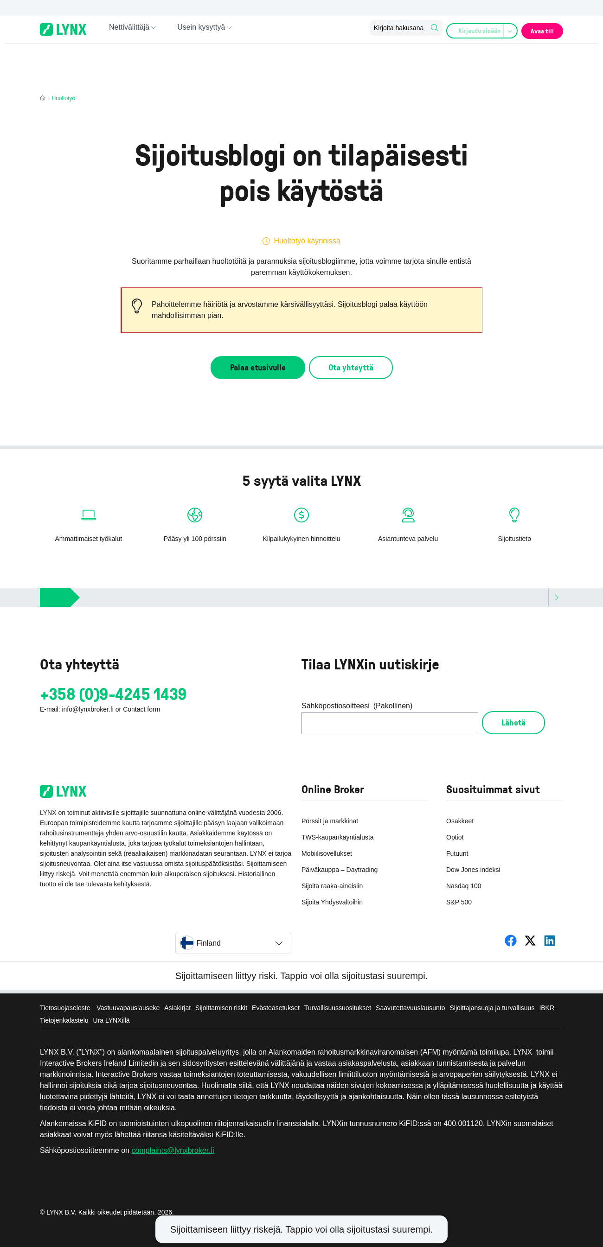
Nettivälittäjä (129, 29)
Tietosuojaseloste (66, 1008)
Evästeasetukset (276, 1008)
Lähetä (513, 722)
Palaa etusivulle (258, 367)
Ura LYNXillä (111, 1020)
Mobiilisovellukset (327, 853)
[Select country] (233, 943)
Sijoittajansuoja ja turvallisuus (492, 1008)
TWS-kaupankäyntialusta (338, 837)
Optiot (454, 837)
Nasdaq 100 (463, 886)
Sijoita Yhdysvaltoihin (332, 902)
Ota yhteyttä (350, 367)
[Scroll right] (555, 597)
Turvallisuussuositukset (337, 1008)
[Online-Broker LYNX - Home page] (63, 29)
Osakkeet (460, 821)
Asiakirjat (177, 1008)
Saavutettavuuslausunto (410, 1008)
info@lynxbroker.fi (87, 709)
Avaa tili (539, 29)
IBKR (546, 1008)
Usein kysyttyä (201, 29)
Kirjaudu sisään (478, 30)
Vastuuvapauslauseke (128, 1008)
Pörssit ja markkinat (330, 821)
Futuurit (457, 853)
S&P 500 (459, 902)
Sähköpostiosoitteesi (357, 706)
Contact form (141, 709)
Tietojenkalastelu (64, 1020)
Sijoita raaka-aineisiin (332, 886)
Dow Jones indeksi (473, 869)
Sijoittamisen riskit (221, 1008)
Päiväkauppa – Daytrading (340, 869)
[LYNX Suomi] (511, 941)
